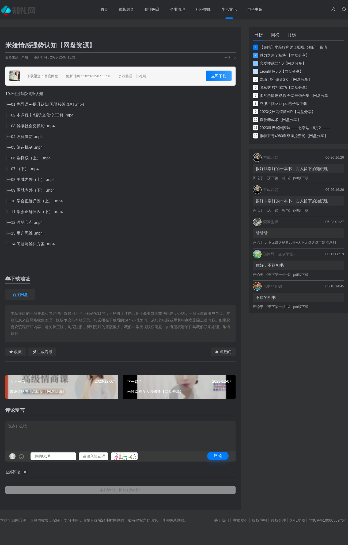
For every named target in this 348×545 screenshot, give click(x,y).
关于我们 (221, 520)
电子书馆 (254, 9)
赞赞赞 (262, 233)
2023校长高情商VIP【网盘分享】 (284, 111)
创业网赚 (152, 9)
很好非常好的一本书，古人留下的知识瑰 (292, 168)
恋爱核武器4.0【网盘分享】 (279, 63)
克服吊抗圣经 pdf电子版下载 (280, 103)
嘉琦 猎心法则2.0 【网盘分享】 (282, 79)
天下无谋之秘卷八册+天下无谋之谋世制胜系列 (300, 242)
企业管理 (177, 9)
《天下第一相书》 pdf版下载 (286, 178)
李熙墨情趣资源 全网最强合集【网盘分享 (290, 95)
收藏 (15, 352)
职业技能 (203, 9)
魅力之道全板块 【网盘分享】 (281, 55)
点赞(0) (223, 352)
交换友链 (240, 520)
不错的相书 (266, 297)
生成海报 (42, 352)
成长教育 (126, 9)
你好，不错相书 (270, 265)
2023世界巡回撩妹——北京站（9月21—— (292, 128)
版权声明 (259, 520)
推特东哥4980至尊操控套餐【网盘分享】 (290, 136)
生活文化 (229, 9)
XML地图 (297, 520)
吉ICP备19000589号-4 (328, 520)
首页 (104, 9)
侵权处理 (278, 520)
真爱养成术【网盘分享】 (277, 120)
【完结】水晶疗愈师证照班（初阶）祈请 (290, 47)
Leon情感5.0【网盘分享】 (278, 71)
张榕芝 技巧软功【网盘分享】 (281, 87)
